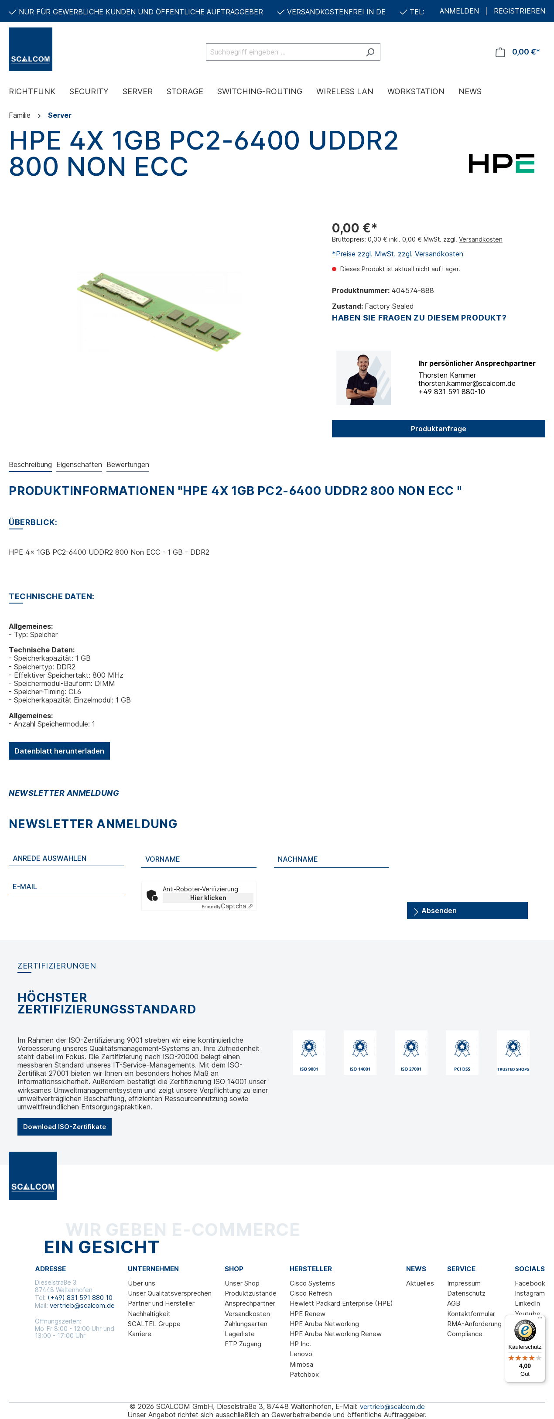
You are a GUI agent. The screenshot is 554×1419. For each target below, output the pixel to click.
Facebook (530, 1283)
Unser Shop (242, 1283)
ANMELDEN (459, 11)
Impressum (464, 1283)
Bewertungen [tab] (127, 464)
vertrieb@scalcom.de (82, 1305)
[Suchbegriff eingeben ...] (283, 52)
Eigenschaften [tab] (79, 464)
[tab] (30, 465)
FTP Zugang (243, 1344)
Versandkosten (481, 239)
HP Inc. (300, 1344)
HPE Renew (307, 1314)
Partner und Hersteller (161, 1303)
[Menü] (540, 1320)
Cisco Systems (312, 1283)
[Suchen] (370, 52)
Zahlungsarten (246, 1324)
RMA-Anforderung (474, 1324)
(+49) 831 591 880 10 (80, 1297)
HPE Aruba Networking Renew (336, 1334)
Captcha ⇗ (227, 906)
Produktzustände (251, 1293)
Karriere (139, 1334)
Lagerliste (240, 1334)
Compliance (464, 1334)
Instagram (530, 1293)
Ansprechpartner (250, 1303)
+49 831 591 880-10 (451, 391)
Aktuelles (420, 1283)
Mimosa (301, 1364)
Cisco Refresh (311, 1293)
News (416, 1269)
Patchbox (304, 1374)
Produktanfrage (438, 428)
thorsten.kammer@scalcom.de (467, 383)
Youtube (527, 1314)
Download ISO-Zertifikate (64, 1126)
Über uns (141, 1283)
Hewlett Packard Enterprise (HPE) (341, 1303)
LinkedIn (527, 1303)
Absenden (435, 909)
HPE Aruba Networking (324, 1324)
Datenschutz (466, 1293)
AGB (453, 1303)
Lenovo (301, 1354)
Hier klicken (208, 897)
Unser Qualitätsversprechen (170, 1293)
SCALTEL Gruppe (154, 1324)
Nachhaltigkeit (149, 1314)
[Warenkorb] (517, 52)
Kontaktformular (471, 1314)
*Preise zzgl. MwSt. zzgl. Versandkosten (397, 253)
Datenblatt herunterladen (59, 751)
